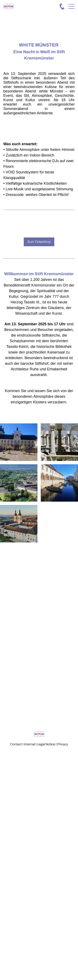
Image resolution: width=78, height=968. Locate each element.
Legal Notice (46, 744)
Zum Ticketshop (39, 242)
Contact (16, 744)
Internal (29, 744)
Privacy (62, 744)
